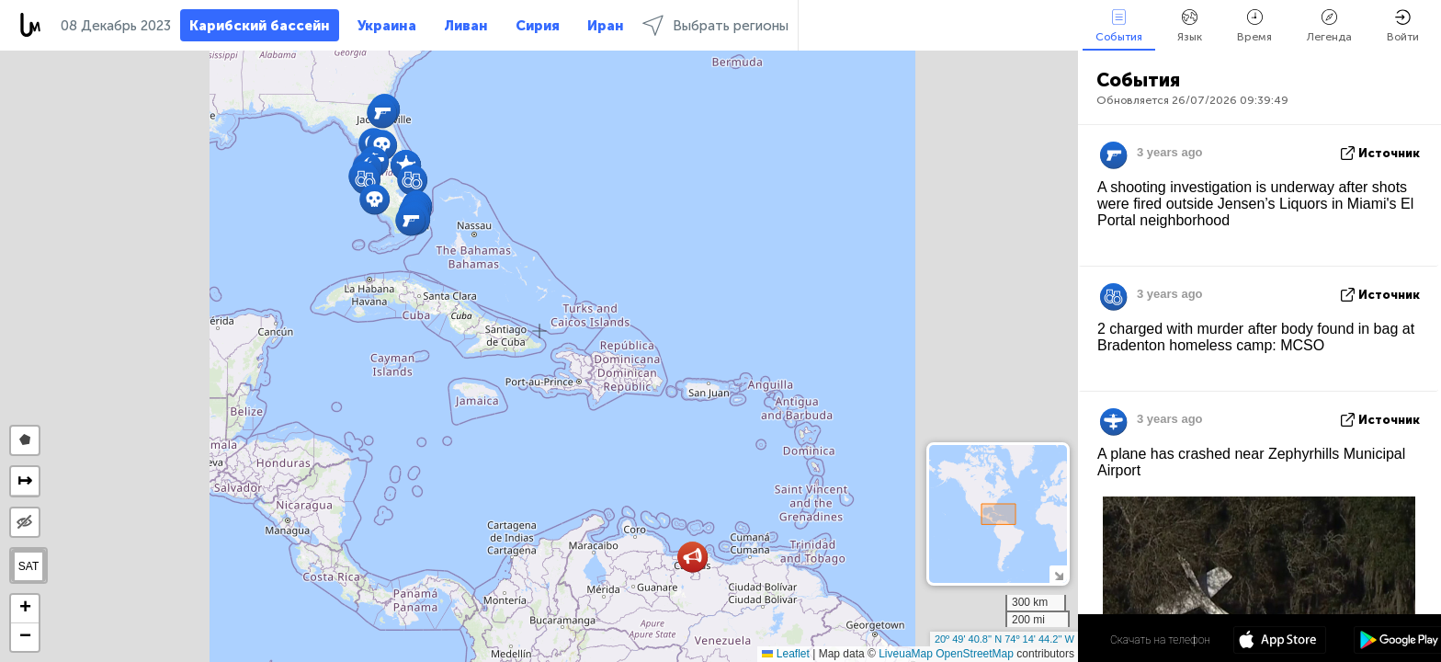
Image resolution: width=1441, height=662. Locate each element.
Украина (386, 25)
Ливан (466, 25)
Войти (1403, 26)
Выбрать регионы (715, 25)
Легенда (1329, 26)
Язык (1189, 26)
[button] (692, 557)
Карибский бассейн (259, 25)
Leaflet (785, 653)
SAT (28, 566)
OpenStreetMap (975, 653)
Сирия (538, 25)
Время (1254, 26)
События (1118, 26)
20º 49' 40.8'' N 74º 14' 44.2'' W (1004, 639)
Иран (605, 25)
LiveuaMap (906, 653)
